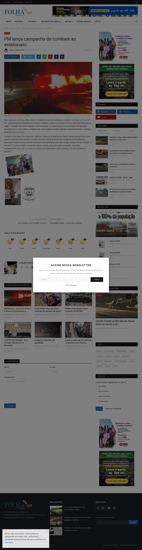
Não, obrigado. (71, 285)
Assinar (97, 279)
